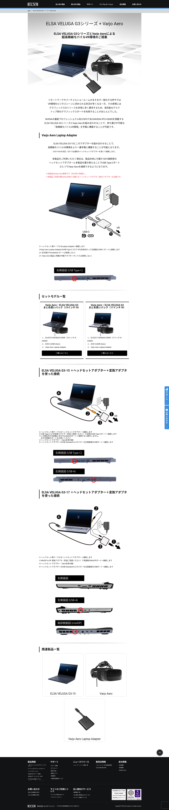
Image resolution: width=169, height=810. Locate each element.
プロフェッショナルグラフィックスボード (37, 766)
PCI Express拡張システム (34, 779)
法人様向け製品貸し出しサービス (82, 795)
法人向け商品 (60, 4)
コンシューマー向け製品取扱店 (104, 765)
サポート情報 (54, 765)
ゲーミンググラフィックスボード (36, 768)
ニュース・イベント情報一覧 (81, 765)
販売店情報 (101, 762)
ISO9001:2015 (122, 770)
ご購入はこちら (62, 353)
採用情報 (121, 767)
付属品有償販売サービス (57, 778)
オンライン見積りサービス (80, 797)
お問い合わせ (136, 4)
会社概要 (121, 765)
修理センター (54, 773)
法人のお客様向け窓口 (33, 795)
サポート (90, 4)
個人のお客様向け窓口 (33, 792)
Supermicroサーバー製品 (34, 773)
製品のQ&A (53, 770)
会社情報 (123, 4)
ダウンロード (54, 768)
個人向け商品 (75, 4)
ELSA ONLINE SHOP (101, 767)
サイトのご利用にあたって (57, 794)
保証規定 (53, 776)
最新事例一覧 (77, 792)
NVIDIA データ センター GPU (35, 776)
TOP (29, 10)
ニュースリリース (81, 762)
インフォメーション (106, 4)
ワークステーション (33, 771)
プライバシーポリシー (56, 797)
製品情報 (32, 762)
